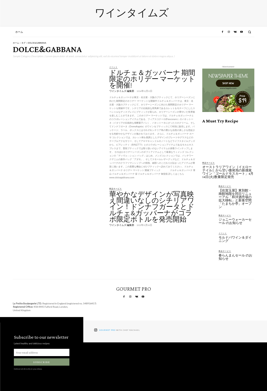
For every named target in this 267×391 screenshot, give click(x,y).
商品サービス (115, 189)
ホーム (16, 42)
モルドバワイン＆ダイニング (235, 239)
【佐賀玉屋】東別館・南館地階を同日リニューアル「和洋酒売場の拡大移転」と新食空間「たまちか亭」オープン (235, 199)
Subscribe (41, 362)
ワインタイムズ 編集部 (121, 91)
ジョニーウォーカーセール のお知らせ (235, 221)
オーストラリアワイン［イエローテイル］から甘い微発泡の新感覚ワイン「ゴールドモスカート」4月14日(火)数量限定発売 (227, 172)
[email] (41, 352)
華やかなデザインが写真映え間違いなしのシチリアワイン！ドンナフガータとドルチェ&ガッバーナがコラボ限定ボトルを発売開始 (151, 206)
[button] (249, 32)
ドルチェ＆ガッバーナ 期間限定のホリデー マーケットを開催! (152, 79)
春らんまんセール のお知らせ (235, 256)
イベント (113, 67)
